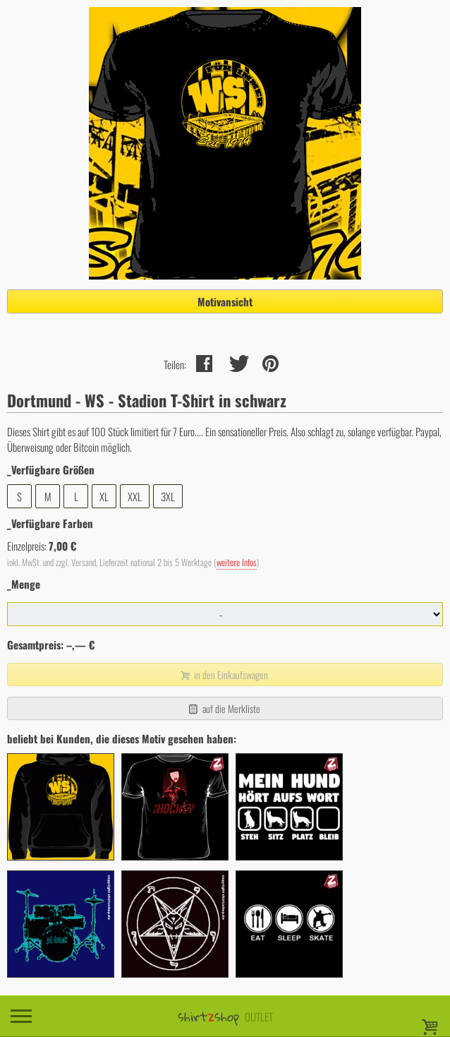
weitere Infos (237, 562)
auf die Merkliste (223, 708)
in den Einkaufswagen (223, 674)
